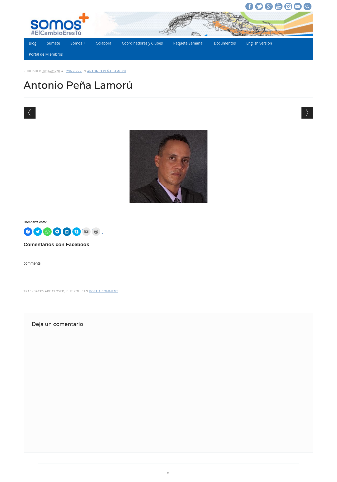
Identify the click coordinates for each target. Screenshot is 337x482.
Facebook (249, 6)
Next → (307, 113)
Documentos (225, 43)
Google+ (269, 6)
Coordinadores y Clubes (142, 43)
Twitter (259, 6)
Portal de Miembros (46, 54)
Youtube (279, 6)
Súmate (53, 43)
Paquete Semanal (188, 43)
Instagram (288, 6)
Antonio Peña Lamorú (106, 71)
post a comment (103, 291)
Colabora (103, 43)
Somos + (78, 43)
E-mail (298, 6)
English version (259, 43)
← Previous (30, 113)
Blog (33, 43)
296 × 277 (74, 71)
